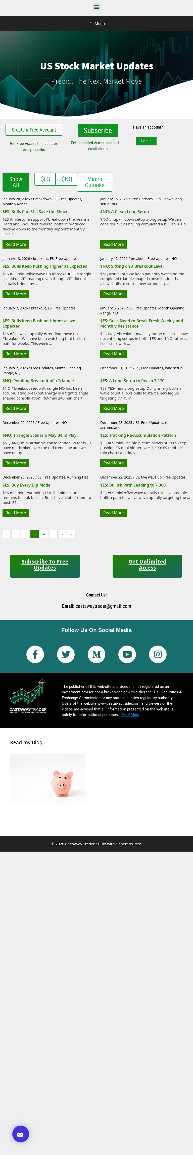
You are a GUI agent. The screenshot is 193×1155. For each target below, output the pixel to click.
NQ (114, 203)
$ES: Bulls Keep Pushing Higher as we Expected (39, 322)
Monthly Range (15, 203)
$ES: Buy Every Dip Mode (27, 484)
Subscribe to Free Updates (44, 564)
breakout (40, 258)
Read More (16, 244)
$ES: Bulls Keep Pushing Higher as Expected (45, 265)
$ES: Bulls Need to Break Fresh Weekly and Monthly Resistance (141, 322)
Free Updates (70, 198)
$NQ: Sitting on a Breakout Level (132, 265)
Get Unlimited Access (147, 564)
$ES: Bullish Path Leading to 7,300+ (134, 484)
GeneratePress (128, 843)
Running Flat (77, 476)
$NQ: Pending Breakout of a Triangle (38, 380)
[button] (96, 7)
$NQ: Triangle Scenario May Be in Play (39, 434)
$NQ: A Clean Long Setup (124, 211)
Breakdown (42, 198)
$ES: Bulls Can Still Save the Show (35, 211)
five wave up (151, 476)
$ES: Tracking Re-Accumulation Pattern (138, 434)
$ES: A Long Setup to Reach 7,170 (132, 380)
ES (55, 198)
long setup (173, 367)
